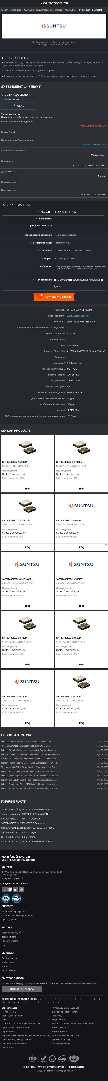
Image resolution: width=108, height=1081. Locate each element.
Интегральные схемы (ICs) (66, 1008)
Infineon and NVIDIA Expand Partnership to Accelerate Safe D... (29, 780)
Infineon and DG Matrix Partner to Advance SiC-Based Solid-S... (29, 771)
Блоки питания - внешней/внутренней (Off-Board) (26, 1035)
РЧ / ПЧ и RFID (9, 1012)
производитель (9, 937)
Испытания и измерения (14, 1043)
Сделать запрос (9, 958)
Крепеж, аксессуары (62, 1039)
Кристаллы (70, 10)
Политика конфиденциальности (17, 915)
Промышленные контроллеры (16, 1027)
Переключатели (9, 1031)
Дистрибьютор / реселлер (86, 279)
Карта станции (9, 970)
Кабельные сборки (61, 1027)
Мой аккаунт (8, 962)
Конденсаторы (59, 1019)
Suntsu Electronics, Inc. (94, 144)
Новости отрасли (10, 941)
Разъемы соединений (12, 1016)
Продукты (16, 10)
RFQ (27, 488)
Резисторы (57, 1016)
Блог (4, 945)
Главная (4, 10)
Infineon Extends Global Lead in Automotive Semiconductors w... (29, 750)
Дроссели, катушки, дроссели (16, 1039)
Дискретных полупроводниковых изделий (72, 1023)
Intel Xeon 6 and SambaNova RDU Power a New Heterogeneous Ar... (31, 754)
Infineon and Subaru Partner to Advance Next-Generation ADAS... (30, 788)
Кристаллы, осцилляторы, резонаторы (43, 10)
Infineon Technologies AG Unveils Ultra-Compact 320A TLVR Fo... (30, 763)
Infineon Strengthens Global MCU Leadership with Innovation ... (29, 784)
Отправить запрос (22, 989)
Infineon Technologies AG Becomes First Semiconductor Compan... (30, 776)
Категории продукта (11, 932)
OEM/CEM (63, 279)
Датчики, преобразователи (65, 1012)
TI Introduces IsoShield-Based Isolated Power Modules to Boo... (29, 767)
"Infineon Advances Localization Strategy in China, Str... (25, 746)
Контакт (5, 966)
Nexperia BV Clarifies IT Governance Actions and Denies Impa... (29, 759)
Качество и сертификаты (14, 911)
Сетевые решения (61, 1043)
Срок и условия (9, 919)
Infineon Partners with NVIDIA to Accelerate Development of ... (28, 742)
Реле (4, 1019)
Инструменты (8, 1047)
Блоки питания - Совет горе (65, 1035)
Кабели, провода (60, 1031)
